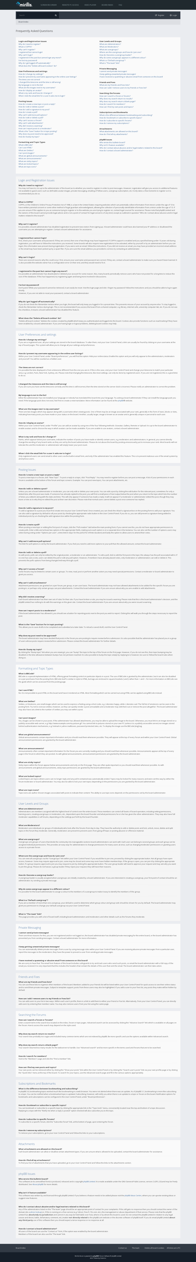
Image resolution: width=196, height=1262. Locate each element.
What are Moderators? (109, 46)
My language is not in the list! (31, 85)
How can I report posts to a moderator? (35, 128)
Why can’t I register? (27, 49)
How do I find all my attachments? (113, 134)
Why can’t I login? (26, 55)
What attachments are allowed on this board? (118, 131)
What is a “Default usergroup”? (112, 60)
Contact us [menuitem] (122, 1248)
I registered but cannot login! (31, 52)
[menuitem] (173, 15)
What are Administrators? (110, 44)
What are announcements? (30, 158)
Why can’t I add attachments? (31, 123)
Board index (107, 5)
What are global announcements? (33, 156)
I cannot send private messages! (113, 71)
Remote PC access (70, 5)
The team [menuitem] (135, 1248)
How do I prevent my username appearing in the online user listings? (48, 76)
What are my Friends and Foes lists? (114, 85)
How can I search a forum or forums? (115, 96)
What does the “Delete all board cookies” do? (38, 66)
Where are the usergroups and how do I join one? (120, 52)
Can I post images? (26, 153)
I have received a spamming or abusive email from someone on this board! (131, 76)
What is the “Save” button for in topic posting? (38, 131)
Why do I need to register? (30, 44)
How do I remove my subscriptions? (114, 123)
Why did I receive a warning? (31, 126)
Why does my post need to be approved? (36, 134)
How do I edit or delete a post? (31, 106)
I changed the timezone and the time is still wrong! (40, 82)
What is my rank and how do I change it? (35, 93)
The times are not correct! (29, 79)
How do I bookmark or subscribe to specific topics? (120, 117)
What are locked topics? (29, 164)
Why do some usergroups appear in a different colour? (122, 57)
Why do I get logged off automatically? (34, 63)
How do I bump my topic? (29, 136)
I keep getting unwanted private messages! (117, 74)
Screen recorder (49, 5)
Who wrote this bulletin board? (112, 142)
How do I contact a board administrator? (116, 150)
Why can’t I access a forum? (30, 120)
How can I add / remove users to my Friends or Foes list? (123, 87)
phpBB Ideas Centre (133, 1195)
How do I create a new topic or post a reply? (37, 104)
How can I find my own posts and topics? (116, 107)
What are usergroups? (108, 49)
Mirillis (77, 1256)
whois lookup (35, 1212)
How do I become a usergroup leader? (115, 55)
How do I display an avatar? (30, 90)
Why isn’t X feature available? (111, 145)
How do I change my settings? (31, 74)
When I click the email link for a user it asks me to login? (42, 96)
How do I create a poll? (28, 112)
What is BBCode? (26, 145)
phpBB (120, 400)
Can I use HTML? (25, 147)
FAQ (120, 5)
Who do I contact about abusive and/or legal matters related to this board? (130, 148)
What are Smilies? (26, 150)
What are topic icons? (28, 166)
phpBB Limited (89, 1181)
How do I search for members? (112, 104)
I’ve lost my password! (28, 60)
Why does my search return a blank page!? (117, 101)
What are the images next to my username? (37, 87)
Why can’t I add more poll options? (33, 115)
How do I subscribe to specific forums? (115, 120)
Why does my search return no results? (116, 98)
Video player (90, 5)
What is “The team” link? (109, 63)
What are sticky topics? (28, 161)
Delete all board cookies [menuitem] (154, 1248)
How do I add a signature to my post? (34, 109)
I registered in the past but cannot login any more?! (40, 57)
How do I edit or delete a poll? (31, 117)
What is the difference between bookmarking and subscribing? (125, 115)
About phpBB (37, 1184)
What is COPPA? (25, 46)
